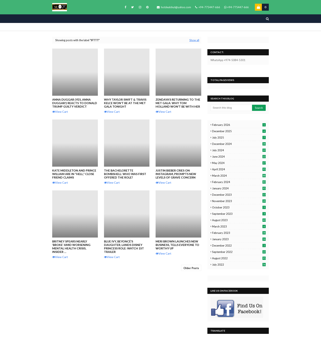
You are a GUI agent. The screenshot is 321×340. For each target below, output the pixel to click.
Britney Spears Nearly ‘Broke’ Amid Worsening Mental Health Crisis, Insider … (71, 247)
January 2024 (239, 188)
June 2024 (239, 156)
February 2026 (239, 124)
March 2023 (239, 226)
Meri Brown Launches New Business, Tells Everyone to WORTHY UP (177, 245)
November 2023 (239, 201)
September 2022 (239, 252)
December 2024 (239, 144)
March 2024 (239, 175)
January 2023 (239, 239)
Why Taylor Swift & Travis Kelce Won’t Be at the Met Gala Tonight (125, 103)
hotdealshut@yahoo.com (174, 7)
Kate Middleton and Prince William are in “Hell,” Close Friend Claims (74, 174)
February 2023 (239, 232)
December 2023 (239, 194)
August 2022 (239, 258)
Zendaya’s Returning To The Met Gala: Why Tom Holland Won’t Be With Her (178, 103)
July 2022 (239, 264)
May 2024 (239, 163)
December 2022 (239, 245)
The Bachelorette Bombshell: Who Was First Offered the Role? (125, 174)
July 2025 (239, 137)
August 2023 (239, 220)
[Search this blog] (231, 108)
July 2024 (239, 150)
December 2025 (239, 131)
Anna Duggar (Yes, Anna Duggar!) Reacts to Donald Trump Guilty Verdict (74, 103)
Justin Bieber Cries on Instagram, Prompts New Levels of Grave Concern (176, 174)
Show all (194, 40)
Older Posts (191, 268)
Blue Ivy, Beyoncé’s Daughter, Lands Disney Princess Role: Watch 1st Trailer (124, 247)
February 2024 (239, 182)
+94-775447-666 (207, 7)
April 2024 (239, 169)
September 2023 (239, 213)
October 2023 (239, 207)
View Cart (60, 111)
